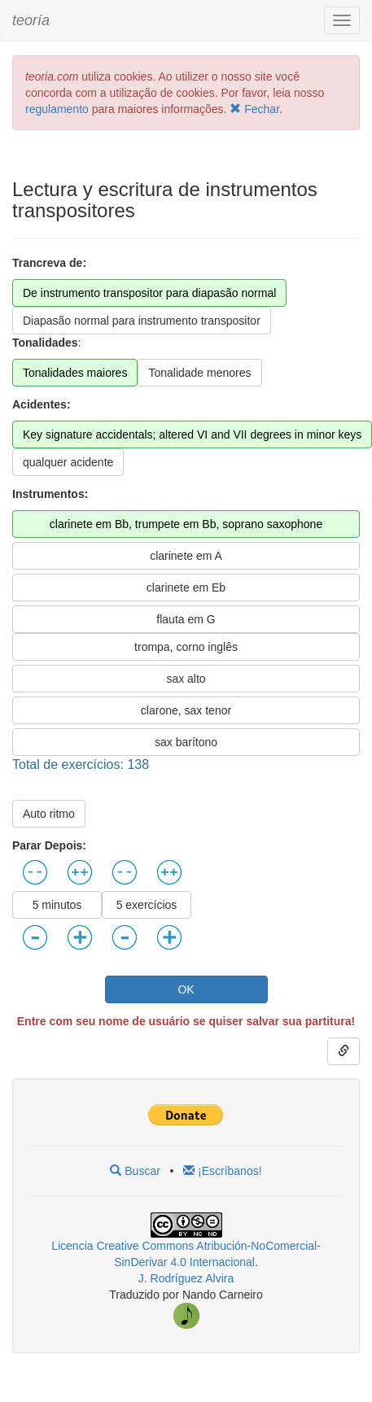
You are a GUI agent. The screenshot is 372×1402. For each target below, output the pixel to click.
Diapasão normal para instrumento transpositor (141, 320)
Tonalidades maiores (75, 372)
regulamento (58, 109)
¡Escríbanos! (222, 1170)
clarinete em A (186, 555)
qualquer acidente (68, 462)
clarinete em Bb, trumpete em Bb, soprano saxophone (186, 524)
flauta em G (185, 619)
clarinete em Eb (186, 587)
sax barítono (186, 742)
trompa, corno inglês (186, 646)
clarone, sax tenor (186, 710)
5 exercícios (146, 904)
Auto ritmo (49, 813)
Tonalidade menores (199, 372)
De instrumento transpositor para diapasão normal (149, 292)
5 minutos (57, 904)
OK (185, 989)
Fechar (254, 109)
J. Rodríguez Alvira (186, 1278)
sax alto (185, 678)
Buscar (135, 1170)
